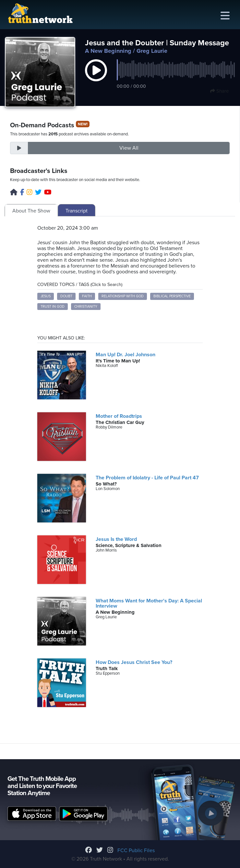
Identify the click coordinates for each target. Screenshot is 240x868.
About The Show (31, 211)
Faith (87, 296)
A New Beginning (108, 50)
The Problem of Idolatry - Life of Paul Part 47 (147, 477)
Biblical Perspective (172, 296)
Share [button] (219, 91)
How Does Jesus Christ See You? (134, 662)
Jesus (46, 296)
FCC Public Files (136, 850)
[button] (96, 77)
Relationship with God (123, 296)
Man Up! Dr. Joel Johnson (125, 354)
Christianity (85, 306)
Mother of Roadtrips (119, 416)
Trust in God (53, 306)
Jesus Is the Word (116, 539)
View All (128, 148)
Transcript (77, 211)
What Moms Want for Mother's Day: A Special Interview (149, 603)
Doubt (66, 296)
